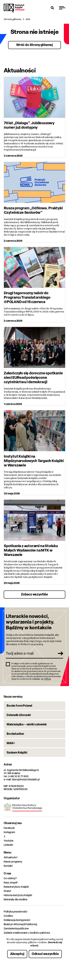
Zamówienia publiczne (16, 928)
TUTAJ (47, 678)
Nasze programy (13, 861)
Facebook (9, 827)
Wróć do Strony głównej (34, 44)
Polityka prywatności (15, 911)
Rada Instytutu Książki (16, 886)
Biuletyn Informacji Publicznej (20, 924)
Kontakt (8, 865)
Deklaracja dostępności (17, 919)
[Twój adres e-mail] (30, 653)
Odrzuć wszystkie (45, 953)
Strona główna (12, 19)
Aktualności (10, 857)
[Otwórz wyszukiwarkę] (52, 8)
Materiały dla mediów (15, 899)
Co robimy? (10, 878)
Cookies (8, 915)
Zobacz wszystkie (34, 594)
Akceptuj (17, 953)
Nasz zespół (10, 882)
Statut (7, 890)
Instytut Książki (14, 8)
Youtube (8, 840)
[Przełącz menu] (62, 7)
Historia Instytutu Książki (18, 895)
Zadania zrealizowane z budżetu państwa (27, 932)
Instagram (9, 832)
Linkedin (8, 844)
